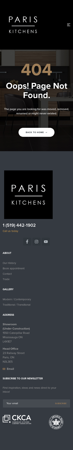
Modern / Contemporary (17, 299)
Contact (7, 274)
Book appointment (13, 268)
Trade (6, 279)
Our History (9, 263)
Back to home (36, 132)
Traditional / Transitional (16, 305)
